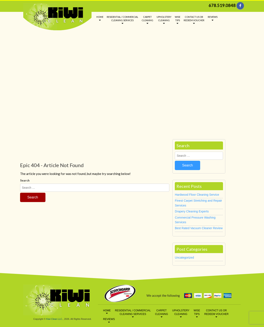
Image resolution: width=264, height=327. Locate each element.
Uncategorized (184, 257)
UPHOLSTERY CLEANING (164, 18)
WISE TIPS (177, 18)
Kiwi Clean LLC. (54, 319)
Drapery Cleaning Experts (192, 211)
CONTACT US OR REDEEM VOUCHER (194, 18)
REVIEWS (212, 16)
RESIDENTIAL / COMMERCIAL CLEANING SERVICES (122, 18)
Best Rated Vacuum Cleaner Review (199, 228)
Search (25, 180)
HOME (99, 16)
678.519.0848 (222, 5)
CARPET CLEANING (147, 18)
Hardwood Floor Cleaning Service (197, 194)
